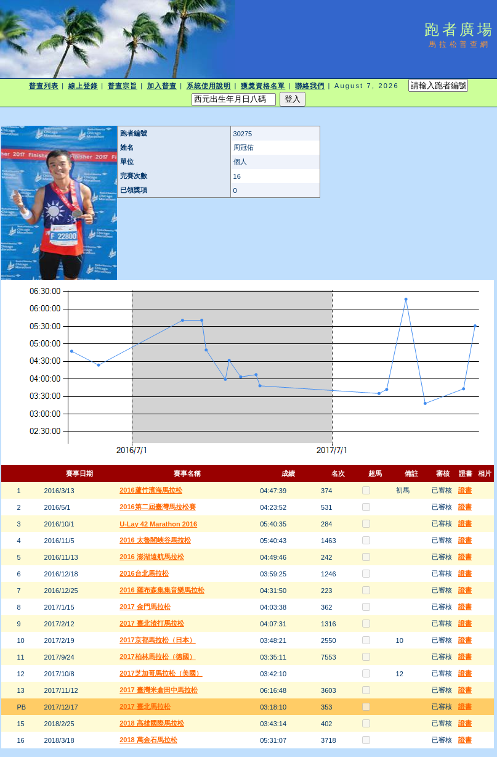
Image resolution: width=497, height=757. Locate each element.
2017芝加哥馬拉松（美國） (160, 673)
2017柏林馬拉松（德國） (157, 656)
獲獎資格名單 (263, 85)
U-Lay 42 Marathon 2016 (158, 524)
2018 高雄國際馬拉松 (151, 723)
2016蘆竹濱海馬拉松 (150, 490)
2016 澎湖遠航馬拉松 (151, 556)
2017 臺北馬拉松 (145, 706)
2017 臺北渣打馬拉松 (151, 623)
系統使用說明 (209, 85)
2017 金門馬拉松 (145, 606)
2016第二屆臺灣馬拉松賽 (157, 506)
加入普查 (162, 85)
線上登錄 (83, 85)
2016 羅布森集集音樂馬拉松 (161, 590)
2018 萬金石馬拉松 (148, 739)
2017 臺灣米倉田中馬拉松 (158, 690)
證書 (465, 490)
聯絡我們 (310, 85)
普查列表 (44, 85)
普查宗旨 (122, 85)
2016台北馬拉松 (143, 573)
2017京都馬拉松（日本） (157, 640)
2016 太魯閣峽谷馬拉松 (155, 540)
